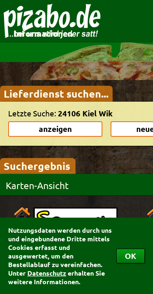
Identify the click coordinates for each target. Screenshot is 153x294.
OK (130, 256)
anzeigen (55, 129)
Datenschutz (46, 273)
